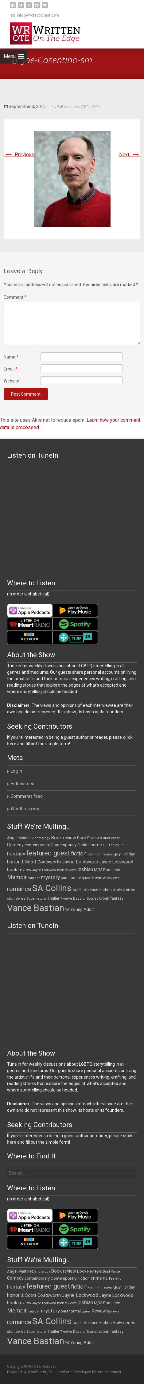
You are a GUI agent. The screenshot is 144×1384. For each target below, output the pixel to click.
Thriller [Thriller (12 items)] (53, 898)
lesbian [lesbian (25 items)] (85, 869)
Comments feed (27, 796)
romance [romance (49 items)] (19, 889)
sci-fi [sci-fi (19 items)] (77, 889)
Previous (19, 154)
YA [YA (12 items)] (67, 910)
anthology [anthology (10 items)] (42, 838)
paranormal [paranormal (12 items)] (71, 878)
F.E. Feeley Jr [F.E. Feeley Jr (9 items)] (113, 845)
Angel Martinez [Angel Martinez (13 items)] (20, 837)
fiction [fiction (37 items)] (79, 853)
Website (11, 380)
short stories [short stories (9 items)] (16, 899)
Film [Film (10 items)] (91, 854)
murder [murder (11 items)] (34, 878)
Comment (15, 297)
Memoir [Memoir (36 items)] (17, 877)
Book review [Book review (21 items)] (63, 837)
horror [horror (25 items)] (13, 862)
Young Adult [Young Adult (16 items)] (82, 909)
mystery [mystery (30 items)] (50, 877)
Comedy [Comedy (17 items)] (15, 844)
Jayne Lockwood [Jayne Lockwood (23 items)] (80, 862)
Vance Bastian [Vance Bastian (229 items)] (35, 908)
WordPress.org (25, 808)
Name (11, 357)
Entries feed (22, 783)
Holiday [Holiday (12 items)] (128, 854)
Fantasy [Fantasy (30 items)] (16, 854)
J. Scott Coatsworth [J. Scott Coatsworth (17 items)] (41, 861)
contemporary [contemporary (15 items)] (37, 845)
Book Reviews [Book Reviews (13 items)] (89, 837)
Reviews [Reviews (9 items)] (113, 878)
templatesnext (109, 1372)
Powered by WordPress (27, 1372)
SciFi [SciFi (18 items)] (117, 889)
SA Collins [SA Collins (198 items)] (52, 888)
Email (11, 368)
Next (129, 154)
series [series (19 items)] (129, 889)
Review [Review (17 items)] (99, 877)
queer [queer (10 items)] (86, 878)
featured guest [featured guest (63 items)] (48, 853)
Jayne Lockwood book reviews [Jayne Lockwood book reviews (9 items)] (54, 870)
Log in (16, 771)
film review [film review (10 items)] (103, 854)
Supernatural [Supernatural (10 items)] (36, 899)
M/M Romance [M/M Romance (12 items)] (107, 870)
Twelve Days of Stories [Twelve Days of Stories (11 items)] (79, 898)
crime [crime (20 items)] (96, 844)
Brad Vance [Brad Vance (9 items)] (111, 838)
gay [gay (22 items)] (117, 854)
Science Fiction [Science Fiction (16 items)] (98, 889)
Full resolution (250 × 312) (78, 107)
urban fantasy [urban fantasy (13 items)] (111, 898)
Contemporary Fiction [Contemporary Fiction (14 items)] (70, 845)
